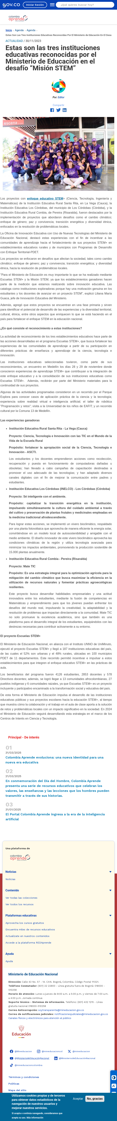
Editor (61, 97)
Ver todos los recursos (19, 904)
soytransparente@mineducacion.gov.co (61, 1010)
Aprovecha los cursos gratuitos (24, 922)
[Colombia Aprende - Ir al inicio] (18, 18)
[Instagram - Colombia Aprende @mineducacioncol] (50, 1051)
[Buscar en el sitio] (84, 4)
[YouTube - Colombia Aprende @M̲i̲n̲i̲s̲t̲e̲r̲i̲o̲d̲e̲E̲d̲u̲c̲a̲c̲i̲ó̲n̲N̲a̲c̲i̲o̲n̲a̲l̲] (29, 1058)
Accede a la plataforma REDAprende (28, 942)
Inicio (9, 30)
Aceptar (78, 1098)
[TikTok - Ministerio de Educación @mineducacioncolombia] (26, 1065)
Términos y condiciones (23, 1077)
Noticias (10, 872)
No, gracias (95, 1098)
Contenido (12, 890)
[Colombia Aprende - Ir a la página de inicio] (58, 858)
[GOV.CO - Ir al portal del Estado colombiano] (11, 5)
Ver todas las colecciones (21, 897)
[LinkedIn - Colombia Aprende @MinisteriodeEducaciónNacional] (75, 1058)
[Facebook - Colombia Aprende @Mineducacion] (20, 1051)
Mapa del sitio (17, 1090)
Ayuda (9, 954)
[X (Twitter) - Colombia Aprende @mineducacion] (78, 1051)
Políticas (13, 1083)
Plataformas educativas (21, 915)
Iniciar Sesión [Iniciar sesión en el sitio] (35, 4)
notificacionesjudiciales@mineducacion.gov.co (81, 1014)
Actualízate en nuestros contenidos (27, 936)
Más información (35, 1117)
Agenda (19, 30)
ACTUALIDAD (14, 41)
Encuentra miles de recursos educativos (30, 929)
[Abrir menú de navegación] (51, 5)
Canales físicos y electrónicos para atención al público (39, 1018)
